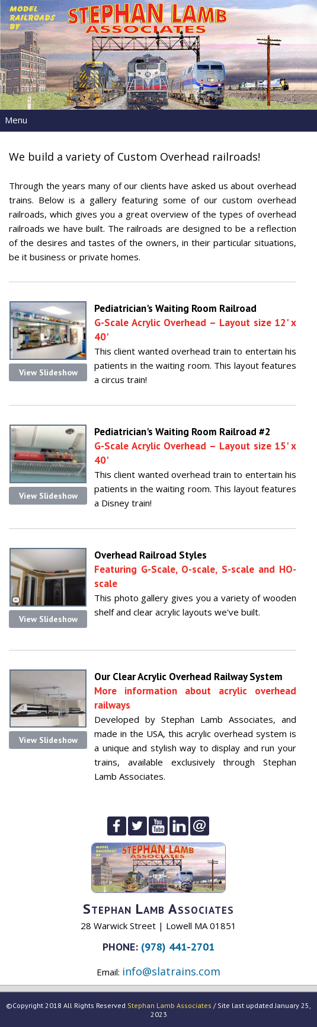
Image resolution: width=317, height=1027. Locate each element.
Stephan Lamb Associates (169, 1005)
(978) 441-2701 (177, 946)
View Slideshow (48, 372)
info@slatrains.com (171, 971)
